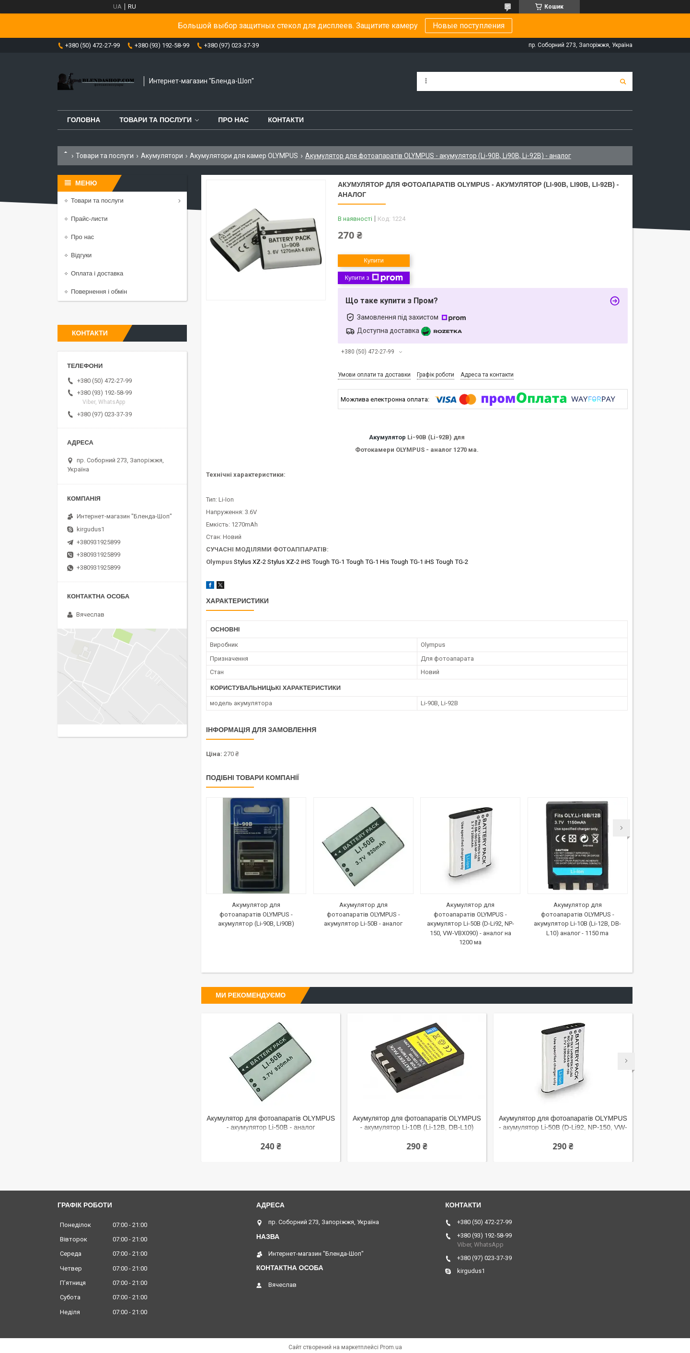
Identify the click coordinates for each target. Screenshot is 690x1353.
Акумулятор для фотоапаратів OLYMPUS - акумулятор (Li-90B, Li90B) (256, 914)
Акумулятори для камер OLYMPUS (244, 156)
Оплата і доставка (97, 273)
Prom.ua (391, 1347)
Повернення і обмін (99, 291)
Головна (83, 120)
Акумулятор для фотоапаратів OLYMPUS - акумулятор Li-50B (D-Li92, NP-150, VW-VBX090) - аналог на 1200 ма (470, 923)
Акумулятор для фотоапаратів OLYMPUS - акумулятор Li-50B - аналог (363, 914)
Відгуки (81, 255)
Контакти (286, 120)
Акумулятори (162, 156)
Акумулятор (387, 437)
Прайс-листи (89, 218)
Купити (374, 260)
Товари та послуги (155, 120)
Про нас (233, 120)
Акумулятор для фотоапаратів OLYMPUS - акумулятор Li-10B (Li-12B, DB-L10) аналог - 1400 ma (417, 1123)
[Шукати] (622, 81)
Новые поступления (469, 25)
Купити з (373, 278)
